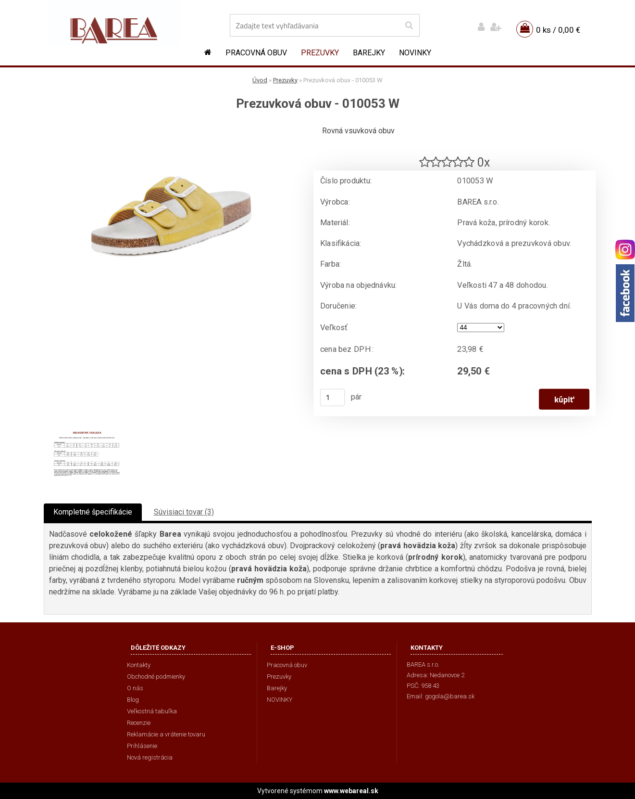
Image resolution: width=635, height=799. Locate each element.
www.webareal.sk (351, 791)
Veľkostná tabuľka (152, 711)
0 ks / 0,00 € (558, 30)
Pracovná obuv (256, 52)
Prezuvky (320, 52)
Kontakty (138, 665)
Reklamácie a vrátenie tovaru (166, 734)
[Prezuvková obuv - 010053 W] (171, 127)
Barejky (369, 52)
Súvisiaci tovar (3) (184, 511)
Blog (133, 699)
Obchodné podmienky (156, 676)
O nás (135, 688)
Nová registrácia (150, 757)
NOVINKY (415, 52)
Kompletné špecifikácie (92, 511)
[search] (408, 25)
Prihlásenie (142, 745)
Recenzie (138, 722)
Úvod (259, 80)
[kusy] (332, 397)
